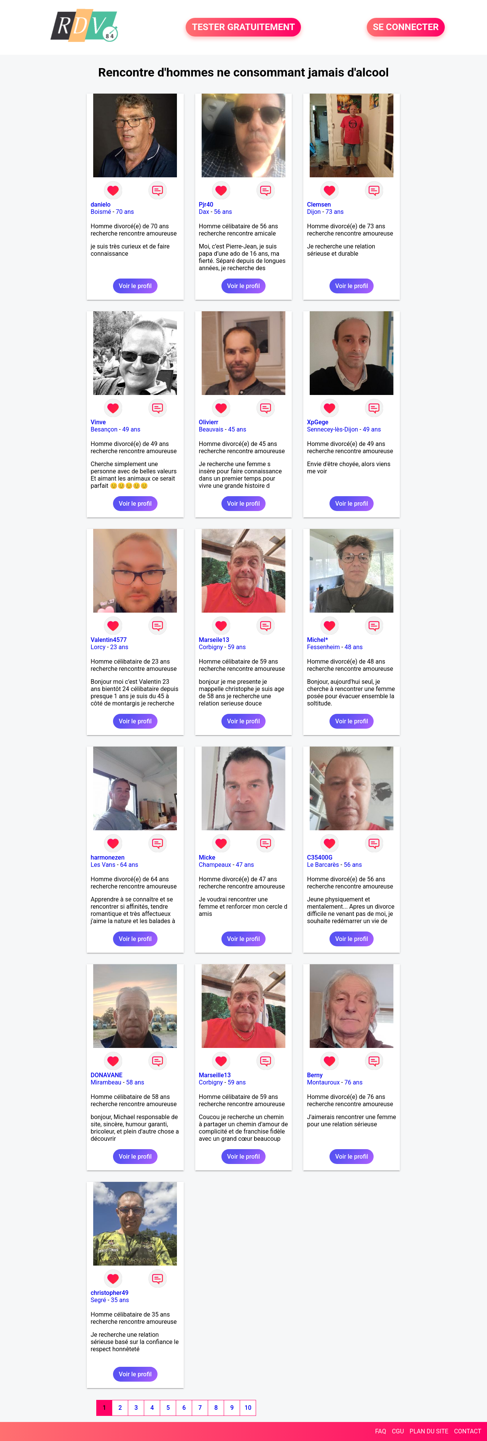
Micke (207, 857)
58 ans (135, 1082)
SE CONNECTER (406, 27)
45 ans (237, 429)
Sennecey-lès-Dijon (332, 429)
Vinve (98, 422)
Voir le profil (135, 286)
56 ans (223, 211)
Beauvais (211, 429)
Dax (204, 211)
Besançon (104, 429)
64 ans (129, 864)
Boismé (101, 211)
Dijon (314, 211)
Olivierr (208, 422)
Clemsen (319, 204)
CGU (398, 1431)
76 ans (353, 1082)
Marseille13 (215, 1075)
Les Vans (103, 864)
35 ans (120, 1300)
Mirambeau (106, 1082)
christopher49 (110, 1292)
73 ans (335, 211)
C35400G (320, 857)
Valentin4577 (109, 639)
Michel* (317, 639)
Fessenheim (323, 647)
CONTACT (467, 1431)
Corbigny (211, 647)
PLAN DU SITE (429, 1431)
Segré (98, 1300)
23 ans (119, 647)
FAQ (380, 1431)
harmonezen (107, 857)
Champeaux (215, 864)
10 (248, 1407)
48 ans (354, 647)
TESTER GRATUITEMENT (243, 27)
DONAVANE (107, 1075)
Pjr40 (206, 204)
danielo (100, 204)
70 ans (125, 211)
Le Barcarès (323, 864)
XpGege (317, 422)
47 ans (245, 864)
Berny (315, 1075)
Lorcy (98, 647)
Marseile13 (214, 639)
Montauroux (323, 1082)
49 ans (131, 429)
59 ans (237, 647)
